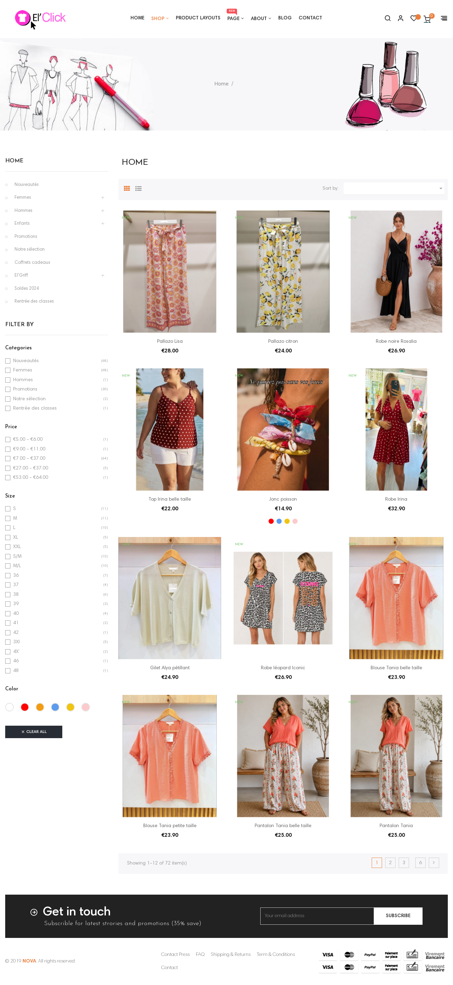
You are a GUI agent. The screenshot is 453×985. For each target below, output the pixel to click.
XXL (17, 547)
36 (16, 575)
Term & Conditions (276, 954)
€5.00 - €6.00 (28, 439)
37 (16, 585)
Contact (169, 968)
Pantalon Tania (396, 826)
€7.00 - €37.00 (29, 458)
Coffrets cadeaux (32, 263)
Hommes (24, 211)
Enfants (22, 224)
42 (16, 632)
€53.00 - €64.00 (30, 477)
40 (16, 613)
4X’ (16, 652)
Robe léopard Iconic (283, 668)
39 (16, 604)
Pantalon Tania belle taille (283, 826)
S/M (17, 556)
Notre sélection (30, 250)
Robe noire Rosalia (396, 341)
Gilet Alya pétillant (170, 668)
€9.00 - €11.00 (29, 449)
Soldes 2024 (27, 289)
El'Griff (21, 276)
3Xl (16, 642)
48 (16, 671)
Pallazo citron (283, 341)
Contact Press (175, 954)
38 (16, 594)
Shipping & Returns (231, 954)
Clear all (34, 732)
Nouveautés (27, 185)
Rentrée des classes (34, 301)
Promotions (26, 237)
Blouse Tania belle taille (396, 668)
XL (15, 537)
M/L (17, 566)
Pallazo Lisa (170, 341)
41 (16, 623)
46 (16, 661)
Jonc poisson (283, 499)
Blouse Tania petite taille (170, 826)
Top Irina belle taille (169, 499)
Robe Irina (396, 499)
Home (14, 161)
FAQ (200, 954)
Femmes (23, 198)
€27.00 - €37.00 (30, 468)
